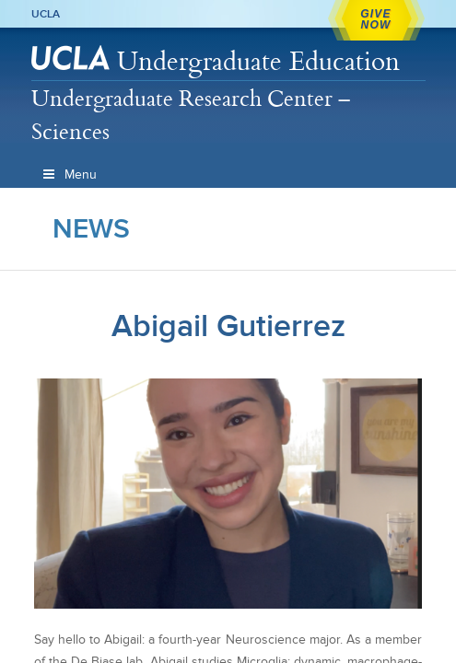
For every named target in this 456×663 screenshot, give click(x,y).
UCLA (45, 13)
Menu (69, 174)
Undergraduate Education (258, 60)
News (91, 228)
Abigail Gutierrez (228, 325)
